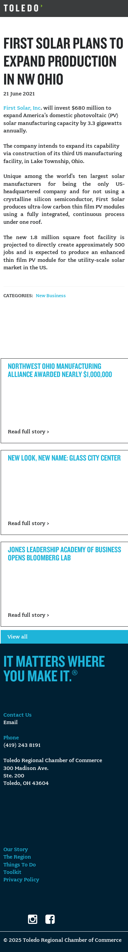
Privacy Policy (21, 880)
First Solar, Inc (22, 108)
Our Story (15, 849)
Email (10, 722)
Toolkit (12, 872)
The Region (17, 857)
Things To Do (19, 865)
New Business (51, 296)
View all (18, 637)
